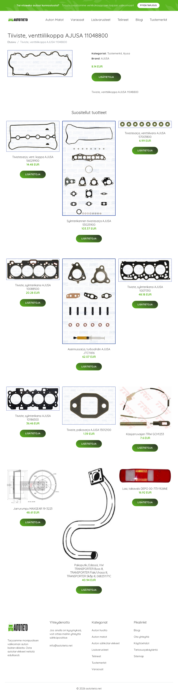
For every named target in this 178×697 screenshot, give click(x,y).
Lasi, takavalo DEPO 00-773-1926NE (145, 491)
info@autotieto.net (61, 648)
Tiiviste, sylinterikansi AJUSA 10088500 (33, 289)
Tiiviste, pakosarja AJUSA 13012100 (89, 432)
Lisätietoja (106, 79)
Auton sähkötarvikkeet (106, 645)
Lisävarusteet (100, 21)
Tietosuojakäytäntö (146, 652)
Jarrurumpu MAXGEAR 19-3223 (32, 511)
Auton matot (54, 21)
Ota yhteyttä (141, 639)
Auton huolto (99, 632)
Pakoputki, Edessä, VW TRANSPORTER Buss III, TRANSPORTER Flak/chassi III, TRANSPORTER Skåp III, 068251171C (89, 573)
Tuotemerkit (158, 21)
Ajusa (126, 56)
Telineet (123, 21)
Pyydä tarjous (148, 5)
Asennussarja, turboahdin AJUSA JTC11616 (89, 353)
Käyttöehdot (141, 645)
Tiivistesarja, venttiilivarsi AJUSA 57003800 (145, 137)
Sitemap (139, 658)
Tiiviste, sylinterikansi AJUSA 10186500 (33, 420)
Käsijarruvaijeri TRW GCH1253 (145, 436)
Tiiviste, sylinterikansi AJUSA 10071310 (145, 291)
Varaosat (77, 21)
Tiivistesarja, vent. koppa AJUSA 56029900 (32, 161)
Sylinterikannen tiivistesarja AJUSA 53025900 (89, 225)
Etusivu (12, 44)
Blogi (139, 21)
